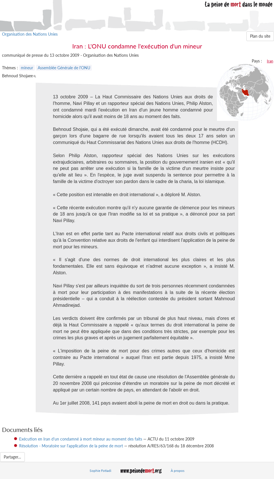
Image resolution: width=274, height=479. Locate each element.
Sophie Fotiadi (100, 470)
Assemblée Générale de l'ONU (64, 67)
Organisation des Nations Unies (30, 34)
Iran (270, 61)
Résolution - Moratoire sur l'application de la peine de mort (71, 445)
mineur (27, 67)
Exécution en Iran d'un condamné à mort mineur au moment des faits (80, 439)
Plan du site (260, 36)
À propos (177, 470)
